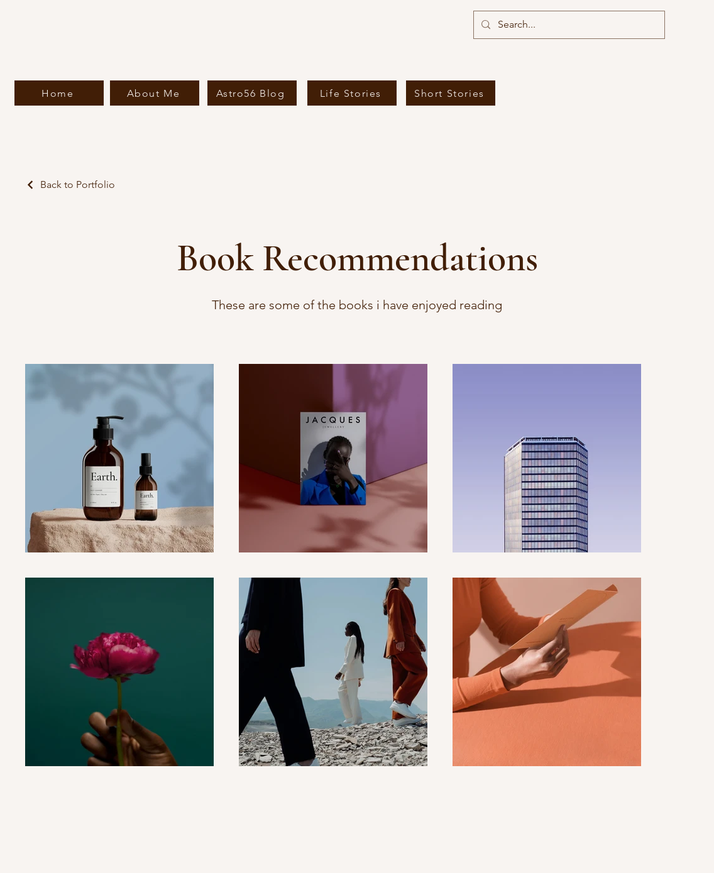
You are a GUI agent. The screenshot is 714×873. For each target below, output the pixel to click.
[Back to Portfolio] (70, 184)
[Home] (59, 93)
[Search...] (568, 24)
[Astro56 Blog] (252, 93)
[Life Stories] (352, 93)
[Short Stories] (450, 93)
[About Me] (154, 93)
